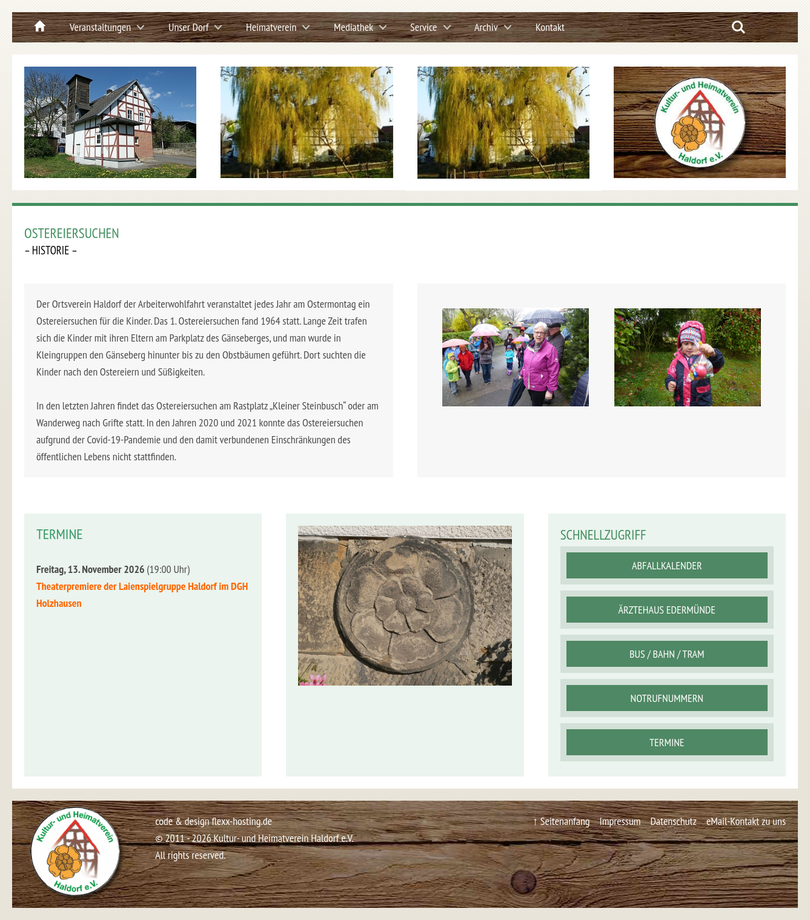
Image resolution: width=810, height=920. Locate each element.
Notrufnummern (667, 698)
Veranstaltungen (100, 27)
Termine (666, 742)
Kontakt (550, 27)
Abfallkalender (667, 565)
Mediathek (353, 27)
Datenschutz (673, 821)
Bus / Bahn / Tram (667, 654)
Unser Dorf (188, 27)
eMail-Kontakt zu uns (746, 821)
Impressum (620, 821)
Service (423, 27)
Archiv (486, 27)
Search (738, 27)
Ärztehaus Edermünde (667, 610)
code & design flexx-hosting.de (213, 821)
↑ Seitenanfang (561, 821)
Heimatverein (271, 27)
